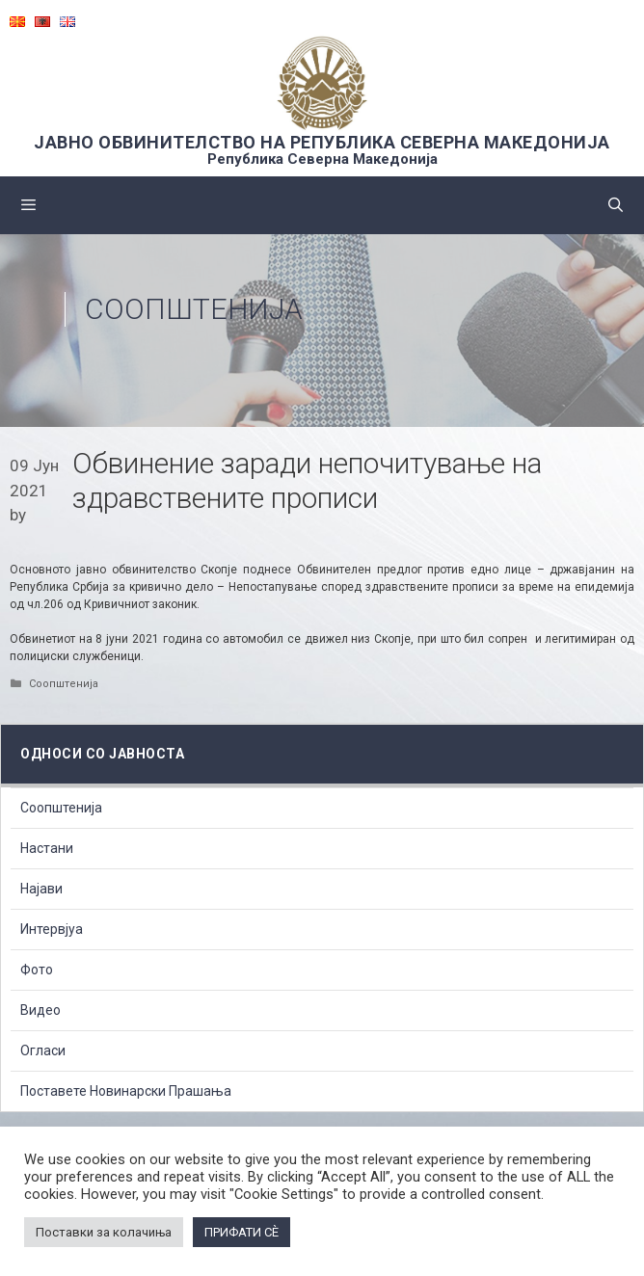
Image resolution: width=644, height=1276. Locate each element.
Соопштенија (194, 309)
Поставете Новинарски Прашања (125, 1091)
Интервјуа (51, 929)
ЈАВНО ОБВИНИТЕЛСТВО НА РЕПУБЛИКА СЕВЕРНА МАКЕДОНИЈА (322, 142)
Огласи (43, 1050)
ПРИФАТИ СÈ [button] (241, 1232)
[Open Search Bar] (615, 205)
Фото (36, 969)
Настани (46, 848)
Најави (41, 888)
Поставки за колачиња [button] (104, 1232)
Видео (40, 1010)
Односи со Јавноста (102, 753)
